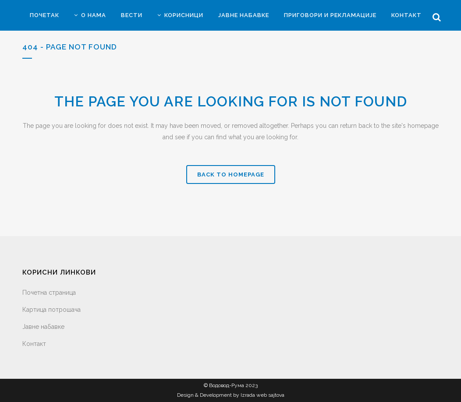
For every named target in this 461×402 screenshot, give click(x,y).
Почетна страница (49, 292)
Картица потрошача (51, 309)
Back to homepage (230, 174)
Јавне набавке (43, 326)
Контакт (34, 343)
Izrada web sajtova (262, 395)
